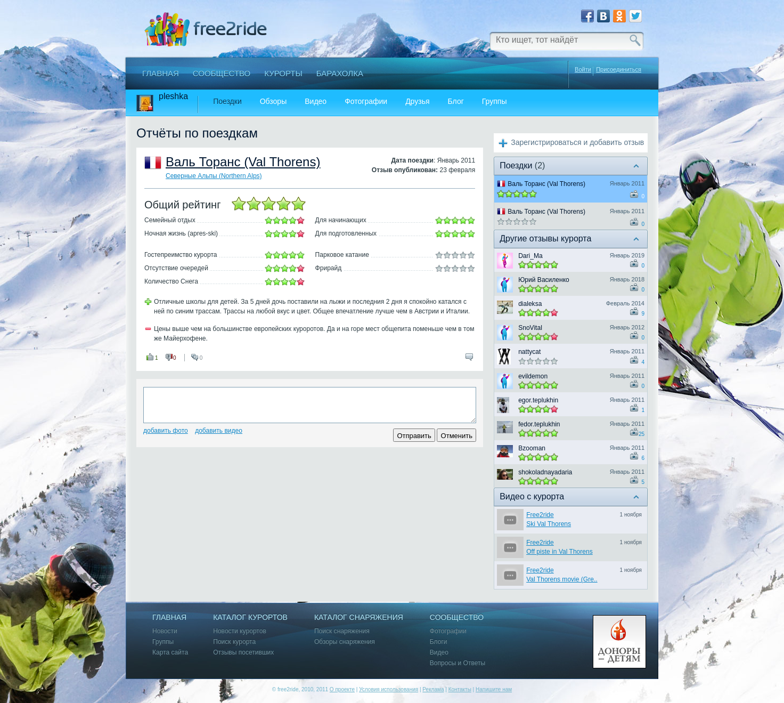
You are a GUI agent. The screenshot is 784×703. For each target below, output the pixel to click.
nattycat (529, 351)
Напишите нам (494, 689)
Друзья (417, 102)
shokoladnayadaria (545, 472)
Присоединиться (618, 69)
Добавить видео (218, 430)
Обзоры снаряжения (344, 642)
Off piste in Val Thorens (559, 551)
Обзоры (273, 102)
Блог (456, 102)
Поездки (227, 102)
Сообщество (221, 73)
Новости (164, 631)
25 (641, 434)
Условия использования (388, 689)
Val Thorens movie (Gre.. (561, 579)
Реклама (433, 689)
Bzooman (531, 448)
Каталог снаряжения (358, 617)
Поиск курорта (234, 642)
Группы (494, 102)
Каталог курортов (250, 617)
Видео (315, 102)
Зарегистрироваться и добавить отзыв (577, 142)
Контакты (459, 689)
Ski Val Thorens (548, 524)
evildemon (533, 376)
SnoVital (530, 328)
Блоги (438, 642)
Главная (160, 73)
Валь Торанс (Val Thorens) (243, 162)
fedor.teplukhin (539, 424)
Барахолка (339, 73)
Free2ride (540, 515)
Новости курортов (239, 631)
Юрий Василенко (543, 280)
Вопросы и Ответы (457, 663)
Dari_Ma (530, 256)
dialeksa (530, 304)
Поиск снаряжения (342, 631)
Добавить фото (165, 430)
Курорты (283, 73)
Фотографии (366, 102)
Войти (583, 69)
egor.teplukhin (538, 400)
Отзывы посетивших (243, 652)
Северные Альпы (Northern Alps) (214, 176)
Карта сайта (170, 652)
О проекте (342, 689)
